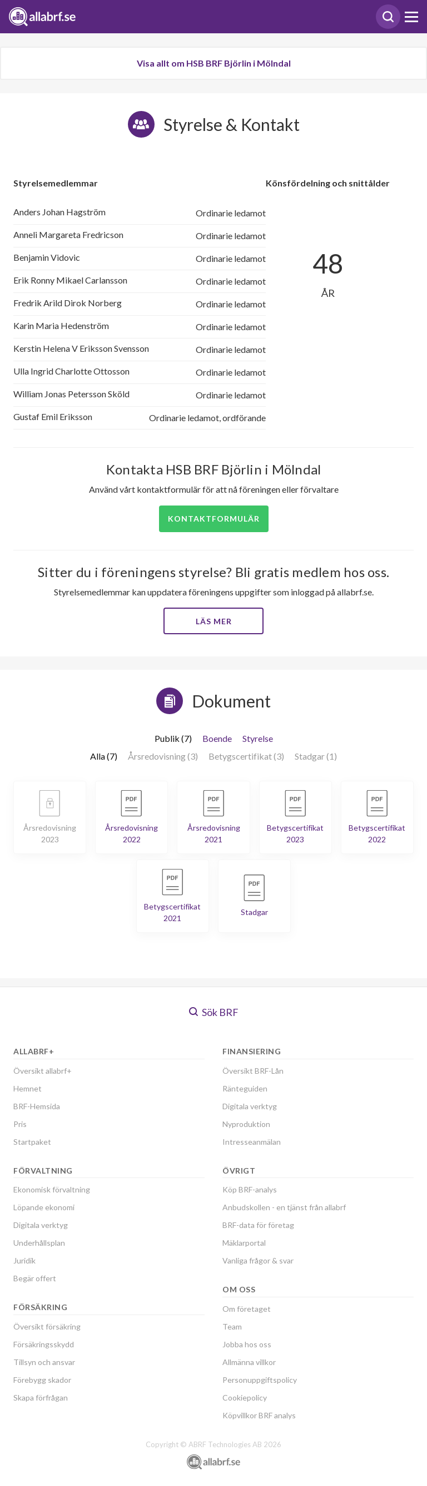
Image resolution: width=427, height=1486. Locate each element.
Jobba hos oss (246, 1344)
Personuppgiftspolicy (259, 1379)
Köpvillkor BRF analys (259, 1415)
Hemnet (27, 1088)
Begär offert (34, 1278)
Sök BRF (214, 1012)
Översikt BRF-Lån (253, 1070)
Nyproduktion (246, 1124)
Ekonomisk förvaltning (51, 1189)
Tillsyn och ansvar (44, 1362)
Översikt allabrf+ (42, 1070)
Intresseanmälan (251, 1141)
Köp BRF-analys (249, 1189)
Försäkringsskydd (43, 1344)
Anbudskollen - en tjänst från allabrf (284, 1207)
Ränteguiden (244, 1088)
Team (232, 1326)
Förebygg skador (42, 1379)
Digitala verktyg (40, 1225)
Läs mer (214, 621)
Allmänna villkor (249, 1362)
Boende (217, 738)
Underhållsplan (39, 1242)
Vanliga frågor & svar (258, 1260)
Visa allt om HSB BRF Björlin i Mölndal (214, 63)
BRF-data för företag (258, 1225)
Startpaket (32, 1141)
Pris (20, 1124)
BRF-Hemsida (36, 1106)
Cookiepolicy (244, 1397)
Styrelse (257, 738)
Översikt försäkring (47, 1326)
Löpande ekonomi (44, 1207)
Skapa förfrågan (40, 1397)
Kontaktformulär (214, 518)
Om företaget (246, 1308)
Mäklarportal (244, 1242)
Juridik (24, 1260)
